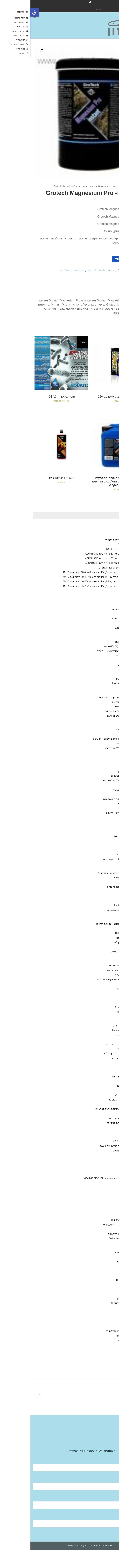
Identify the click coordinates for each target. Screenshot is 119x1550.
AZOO (100, 660)
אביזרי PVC (104, 1159)
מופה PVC (98, 1196)
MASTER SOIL (96, 1247)
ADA (101, 1266)
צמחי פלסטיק (96, 1067)
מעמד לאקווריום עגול (99, 544)
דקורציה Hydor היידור (92, 1076)
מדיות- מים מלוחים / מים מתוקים (93, 715)
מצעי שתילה (103, 1243)
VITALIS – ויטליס (95, 822)
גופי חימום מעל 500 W (92, 1303)
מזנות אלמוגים (102, 692)
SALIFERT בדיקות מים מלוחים (88, 799)
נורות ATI (99, 900)
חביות (101, 1104)
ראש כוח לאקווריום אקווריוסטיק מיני (85, 979)
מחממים (105, 1294)
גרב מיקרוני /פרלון (94, 1095)
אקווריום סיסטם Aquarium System (85, 873)
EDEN (101, 1312)
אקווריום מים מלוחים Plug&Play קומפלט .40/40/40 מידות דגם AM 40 (68, 581)
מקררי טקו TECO (95, 1034)
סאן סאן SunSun (95, 854)
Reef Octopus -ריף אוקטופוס (88, 1224)
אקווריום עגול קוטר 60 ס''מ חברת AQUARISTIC (79, 553)
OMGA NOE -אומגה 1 (93, 836)
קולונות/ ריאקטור (101, 956)
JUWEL (100, 1210)
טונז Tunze (98, 882)
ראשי (112, 186)
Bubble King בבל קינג (92, 1220)
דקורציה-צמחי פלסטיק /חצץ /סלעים (91, 1053)
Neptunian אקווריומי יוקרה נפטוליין (92, 539)
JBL (101, 817)
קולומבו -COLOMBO (93, 789)
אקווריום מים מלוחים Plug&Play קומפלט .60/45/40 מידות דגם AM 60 (68, 572)
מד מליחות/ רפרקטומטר (91, 1099)
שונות (107, 1081)
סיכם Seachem (95, 664)
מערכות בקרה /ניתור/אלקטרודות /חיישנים (88, 697)
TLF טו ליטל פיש (95, 743)
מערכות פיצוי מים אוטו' (98, 1048)
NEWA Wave (90, 877)
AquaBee (99, 1016)
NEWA (100, 1307)
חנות (103, 186)
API (102, 808)
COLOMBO (98, 674)
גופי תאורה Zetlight (94, 905)
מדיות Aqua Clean (94, 729)
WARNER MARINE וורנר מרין (89, 748)
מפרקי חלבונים (102, 1206)
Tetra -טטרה (97, 845)
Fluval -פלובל (97, 1345)
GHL (101, 914)
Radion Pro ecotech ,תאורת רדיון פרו (84, 923)
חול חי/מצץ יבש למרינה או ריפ (94, 965)
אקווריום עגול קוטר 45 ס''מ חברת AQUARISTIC (79, 563)
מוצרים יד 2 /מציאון (100, 688)
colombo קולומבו (94, 1252)
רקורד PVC (98, 1192)
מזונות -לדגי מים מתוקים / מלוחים (93, 812)
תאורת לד (98, 919)
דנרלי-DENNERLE (95, 678)
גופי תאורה (104, 896)
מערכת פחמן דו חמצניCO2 (96, 1141)
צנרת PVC (98, 1201)
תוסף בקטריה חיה (94, 627)
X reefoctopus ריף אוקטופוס (88, 859)
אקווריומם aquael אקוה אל (96, 701)
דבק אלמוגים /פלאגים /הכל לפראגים (84, 1108)
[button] (4, 12)
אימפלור (92, 1229)
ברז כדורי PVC (96, 1173)
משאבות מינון (103, 947)
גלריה (108, 1431)
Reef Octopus (96, 997)
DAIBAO (99, 984)
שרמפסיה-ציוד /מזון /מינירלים (95, 609)
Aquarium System (94, 1007)
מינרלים (100, 613)
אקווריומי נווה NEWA (99, 590)
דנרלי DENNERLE (101, 595)
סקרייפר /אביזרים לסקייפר (90, 1122)
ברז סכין (99, 1164)
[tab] (107, 281)
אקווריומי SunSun (101, 604)
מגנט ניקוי (98, 1132)
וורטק (101, 868)
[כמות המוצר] (109, 259)
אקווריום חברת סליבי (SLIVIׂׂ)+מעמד (91, 646)
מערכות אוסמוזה (101, 1354)
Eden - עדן (98, 1002)
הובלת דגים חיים (95, 1085)
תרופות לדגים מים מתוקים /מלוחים (92, 1044)
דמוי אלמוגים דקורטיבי (92, 1058)
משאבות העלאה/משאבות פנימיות (92, 970)
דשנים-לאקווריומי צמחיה (97, 655)
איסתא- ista (97, 1270)
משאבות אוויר (103, 1289)
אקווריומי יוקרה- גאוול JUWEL (94, 951)
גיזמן (107, 535)
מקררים (106, 1021)
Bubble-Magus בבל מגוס (90, 1233)
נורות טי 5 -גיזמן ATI (94, 942)
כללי (107, 632)
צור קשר (106, 1440)
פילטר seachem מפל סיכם (89, 1331)
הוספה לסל (92, 259)
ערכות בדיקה (103, 785)
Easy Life (99, 669)
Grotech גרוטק (68, 186)
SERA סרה (98, 831)
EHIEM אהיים (97, 1349)
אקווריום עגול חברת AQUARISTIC (92, 549)
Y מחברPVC (97, 1169)
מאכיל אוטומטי (96, 1113)
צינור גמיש (98, 1090)
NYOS (100, 1215)
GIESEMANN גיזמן (94, 937)
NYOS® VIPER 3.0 (100, 530)
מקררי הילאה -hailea (93, 1030)
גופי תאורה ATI (96, 928)
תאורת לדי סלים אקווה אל (90, 910)
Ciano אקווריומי (102, 526)
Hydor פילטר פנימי (94, 641)
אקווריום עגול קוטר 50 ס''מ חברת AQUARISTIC (79, 558)
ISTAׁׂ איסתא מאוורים (93, 1025)
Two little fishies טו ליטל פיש (88, 780)
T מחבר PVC (97, 1187)
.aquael (100, 1317)
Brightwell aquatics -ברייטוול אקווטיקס (83, 738)
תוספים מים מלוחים (88, 186)
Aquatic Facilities (101, 1436)
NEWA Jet (91, 1011)
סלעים (100, 1071)
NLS (101, 840)
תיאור (107, 281)
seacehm (98, 1284)
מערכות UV (104, 1039)
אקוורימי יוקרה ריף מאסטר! (96, 683)
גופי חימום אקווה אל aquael (89, 711)
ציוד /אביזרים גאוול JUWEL (96, 1150)
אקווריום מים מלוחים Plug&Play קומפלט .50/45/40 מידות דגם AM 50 (68, 576)
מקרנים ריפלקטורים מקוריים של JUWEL (89, 1145)
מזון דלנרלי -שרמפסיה (92, 618)
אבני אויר (105, 1155)
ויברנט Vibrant (96, 762)
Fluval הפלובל (102, 600)
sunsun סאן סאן (95, 1298)
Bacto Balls (97, 734)
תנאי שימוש (42, 1546)
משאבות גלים (103, 849)
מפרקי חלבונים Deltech (91, 1238)
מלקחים (99, 1127)
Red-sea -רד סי (96, 803)
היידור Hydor (97, 863)
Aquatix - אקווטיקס (100, 623)
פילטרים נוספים (96, 1340)
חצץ (101, 1062)
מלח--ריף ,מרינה (101, 891)
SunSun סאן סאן (95, 1335)
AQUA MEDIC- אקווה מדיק (90, 886)
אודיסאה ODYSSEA (93, 933)
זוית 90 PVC (97, 1182)
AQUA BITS (98, 826)
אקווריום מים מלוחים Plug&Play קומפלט (89, 567)
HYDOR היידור (96, 1321)
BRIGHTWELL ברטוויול (92, 775)
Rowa (101, 720)
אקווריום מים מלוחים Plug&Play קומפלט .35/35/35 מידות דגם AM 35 (68, 586)
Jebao (100, 993)
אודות (108, 1422)
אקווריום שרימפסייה (93, 706)
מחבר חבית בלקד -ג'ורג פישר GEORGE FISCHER (79, 1178)
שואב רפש (98, 1136)
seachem (98, 725)
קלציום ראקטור (102, 960)
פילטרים (106, 1326)
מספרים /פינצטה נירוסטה (90, 1118)
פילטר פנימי (104, 637)
